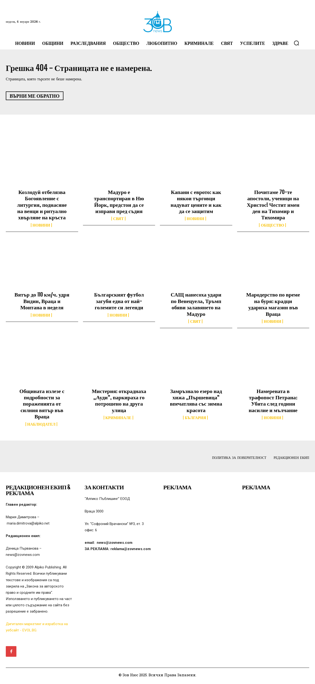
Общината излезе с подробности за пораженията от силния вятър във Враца (41, 406)
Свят (118, 221)
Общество (272, 227)
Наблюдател (41, 426)
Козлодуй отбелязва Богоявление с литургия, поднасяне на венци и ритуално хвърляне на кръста (42, 207)
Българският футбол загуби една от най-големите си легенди (119, 303)
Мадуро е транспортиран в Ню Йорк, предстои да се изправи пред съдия (119, 203)
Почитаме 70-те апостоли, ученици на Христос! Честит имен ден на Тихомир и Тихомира (273, 207)
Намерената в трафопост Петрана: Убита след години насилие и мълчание (273, 402)
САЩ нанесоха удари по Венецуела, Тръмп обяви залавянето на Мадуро (196, 306)
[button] (296, 43)
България (195, 420)
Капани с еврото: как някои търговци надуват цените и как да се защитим (196, 203)
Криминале (118, 420)
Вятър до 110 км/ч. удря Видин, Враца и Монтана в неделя (41, 303)
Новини (41, 227)
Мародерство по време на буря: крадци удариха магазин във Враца (273, 306)
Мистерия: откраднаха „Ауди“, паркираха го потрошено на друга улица (119, 402)
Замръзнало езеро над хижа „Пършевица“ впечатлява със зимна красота (196, 402)
